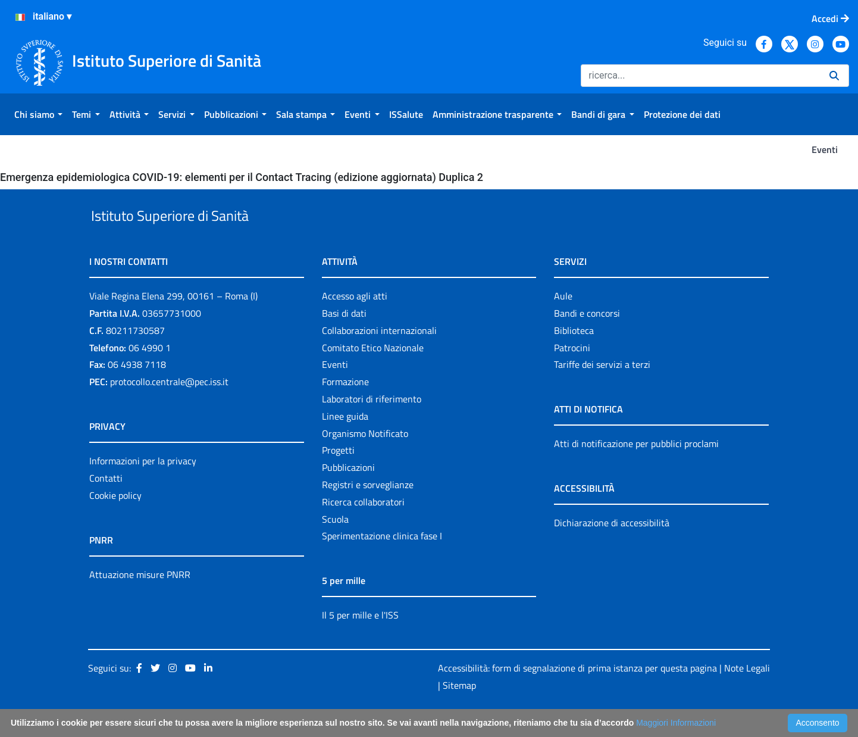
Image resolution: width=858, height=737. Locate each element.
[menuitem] (38, 114)
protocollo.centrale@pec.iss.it (169, 409)
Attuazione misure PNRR (139, 602)
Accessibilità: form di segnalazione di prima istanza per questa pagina (577, 695)
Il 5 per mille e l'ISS (360, 643)
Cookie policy (115, 523)
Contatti (106, 505)
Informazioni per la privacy (142, 488)
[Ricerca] (700, 75)
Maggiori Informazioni (676, 722)
